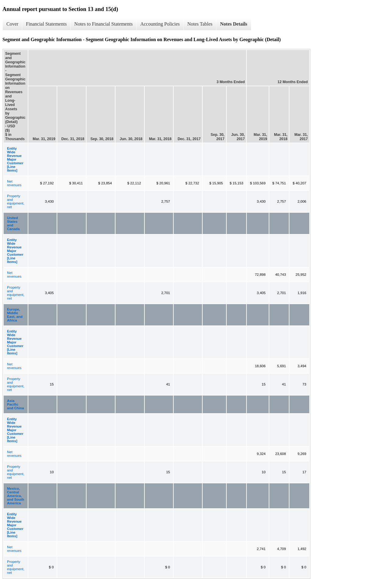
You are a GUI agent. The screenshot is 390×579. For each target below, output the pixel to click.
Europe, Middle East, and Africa (15, 314)
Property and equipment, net (15, 201)
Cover (12, 24)
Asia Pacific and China (15, 404)
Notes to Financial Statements (103, 24)
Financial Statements (46, 24)
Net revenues (14, 183)
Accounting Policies (159, 24)
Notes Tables (200, 24)
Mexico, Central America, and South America (15, 496)
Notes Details (233, 24)
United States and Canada (13, 223)
